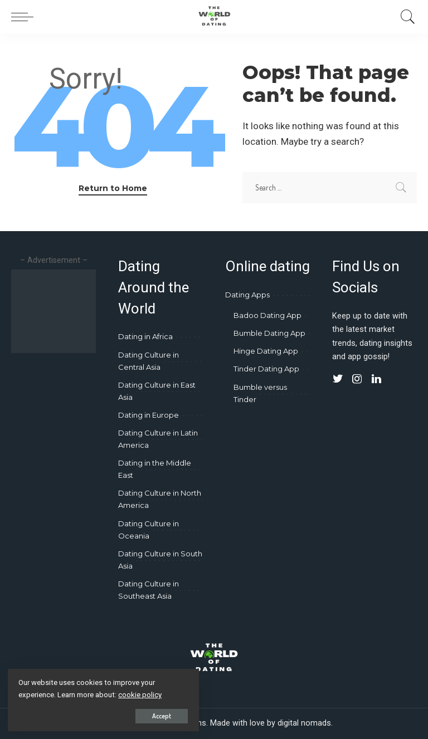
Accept (138, 715)
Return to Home (113, 188)
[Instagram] (357, 379)
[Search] (405, 16)
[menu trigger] (25, 16)
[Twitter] (337, 379)
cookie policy (141, 694)
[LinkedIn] (376, 379)
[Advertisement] (61, 311)
